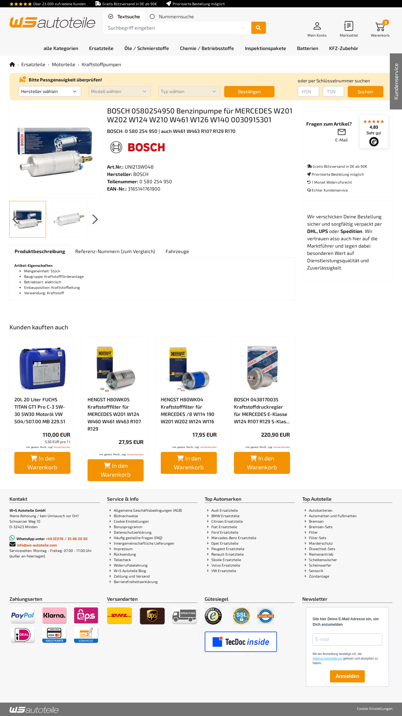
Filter (313, 532)
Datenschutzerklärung (133, 532)
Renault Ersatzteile (227, 554)
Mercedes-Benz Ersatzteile (233, 537)
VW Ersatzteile (223, 570)
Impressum (123, 548)
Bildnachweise (126, 516)
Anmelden (347, 676)
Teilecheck (122, 559)
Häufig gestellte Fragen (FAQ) (138, 537)
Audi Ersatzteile (224, 510)
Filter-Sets (317, 537)
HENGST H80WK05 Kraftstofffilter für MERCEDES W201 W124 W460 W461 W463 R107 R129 (114, 413)
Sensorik (316, 570)
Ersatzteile (33, 64)
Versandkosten (62, 447)
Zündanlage (319, 576)
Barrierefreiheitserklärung (136, 581)
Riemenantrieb (321, 554)
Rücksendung (125, 554)
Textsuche (128, 16)
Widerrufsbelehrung (131, 565)
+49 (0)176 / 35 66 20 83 (67, 538)
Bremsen (316, 521)
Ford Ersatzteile (224, 532)
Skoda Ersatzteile (226, 559)
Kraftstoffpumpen (101, 64)
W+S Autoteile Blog (130, 570)
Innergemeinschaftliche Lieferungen (144, 543)
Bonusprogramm (128, 526)
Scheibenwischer (323, 559)
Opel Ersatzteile (224, 543)
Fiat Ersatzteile (224, 526)
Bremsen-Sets (320, 526)
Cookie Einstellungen (131, 521)
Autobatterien (320, 510)
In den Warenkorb (42, 463)
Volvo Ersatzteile (225, 565)
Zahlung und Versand (132, 576)
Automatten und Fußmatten (333, 516)
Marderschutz (321, 543)
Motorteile (63, 64)
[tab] (124, 16)
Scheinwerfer (320, 565)
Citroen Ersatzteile (227, 521)
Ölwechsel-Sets (322, 548)
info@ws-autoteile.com (37, 545)
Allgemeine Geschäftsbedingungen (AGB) (148, 510)
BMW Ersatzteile (225, 516)
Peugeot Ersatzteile (227, 548)
